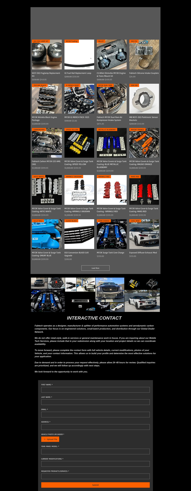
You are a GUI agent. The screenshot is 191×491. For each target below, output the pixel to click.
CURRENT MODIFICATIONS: (52, 458)
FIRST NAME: (47, 384)
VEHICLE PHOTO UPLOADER (52, 434)
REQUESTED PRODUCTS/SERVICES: (55, 471)
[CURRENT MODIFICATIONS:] (94, 463)
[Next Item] (154, 294)
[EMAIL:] (94, 414)
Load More (95, 268)
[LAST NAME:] (94, 402)
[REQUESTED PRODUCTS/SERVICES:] (94, 476)
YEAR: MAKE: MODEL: (50, 446)
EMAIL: (44, 409)
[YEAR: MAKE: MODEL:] (94, 451)
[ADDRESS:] (94, 427)
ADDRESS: (45, 422)
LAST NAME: (46, 397)
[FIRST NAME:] (94, 389)
